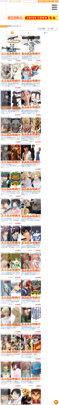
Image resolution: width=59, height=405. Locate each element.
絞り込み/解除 (41, 28)
